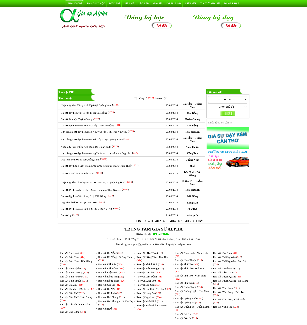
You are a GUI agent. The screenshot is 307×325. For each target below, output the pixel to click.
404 (173, 221)
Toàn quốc (192, 215)
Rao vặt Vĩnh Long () (226, 287)
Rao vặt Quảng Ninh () (189, 298)
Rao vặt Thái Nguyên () (227, 257)
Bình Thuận (192, 147)
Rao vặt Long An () (148, 293)
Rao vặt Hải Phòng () (111, 297)
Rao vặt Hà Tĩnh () (110, 293)
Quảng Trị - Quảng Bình (192, 182)
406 (188, 221)
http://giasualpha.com (178, 244)
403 (165, 221)
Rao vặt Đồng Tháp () (112, 280)
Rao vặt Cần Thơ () (72, 293)
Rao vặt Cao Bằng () (73, 311)
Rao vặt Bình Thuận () (74, 280)
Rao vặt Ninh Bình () (149, 301)
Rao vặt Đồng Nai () (111, 276)
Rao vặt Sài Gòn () (187, 313)
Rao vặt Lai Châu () (148, 272)
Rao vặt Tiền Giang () (226, 272)
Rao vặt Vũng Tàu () (226, 306)
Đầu (139, 221)
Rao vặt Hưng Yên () (149, 252)
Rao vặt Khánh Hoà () (150, 264)
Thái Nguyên (192, 131)
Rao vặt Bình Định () (73, 268)
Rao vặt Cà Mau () (71, 284)
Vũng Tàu (192, 153)
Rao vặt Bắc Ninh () (72, 257)
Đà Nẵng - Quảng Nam (192, 105)
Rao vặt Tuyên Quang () (227, 276)
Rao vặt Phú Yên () (187, 282)
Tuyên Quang (192, 119)
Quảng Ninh (192, 159)
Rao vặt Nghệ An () (149, 297)
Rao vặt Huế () (108, 308)
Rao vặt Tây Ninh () (225, 252)
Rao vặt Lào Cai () (148, 284)
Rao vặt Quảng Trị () (188, 302)
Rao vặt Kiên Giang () (150, 268)
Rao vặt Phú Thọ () (187, 264)
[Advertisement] (153, 59)
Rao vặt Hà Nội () (109, 288)
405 (180, 221)
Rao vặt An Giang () (72, 252)
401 (151, 221)
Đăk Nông (192, 196)
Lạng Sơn (192, 202)
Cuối (199, 221)
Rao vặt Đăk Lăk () (110, 264)
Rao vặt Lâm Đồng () (149, 276)
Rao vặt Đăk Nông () (111, 268)
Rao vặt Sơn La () (186, 318)
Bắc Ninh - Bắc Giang (192, 174)
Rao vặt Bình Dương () (74, 272)
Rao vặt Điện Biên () (111, 272)
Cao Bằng (192, 113)
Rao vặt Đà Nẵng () (110, 252)
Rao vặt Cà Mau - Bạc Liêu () (77, 288)
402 (158, 221)
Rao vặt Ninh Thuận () (189, 260)
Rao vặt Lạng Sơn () (149, 280)
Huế (192, 166)
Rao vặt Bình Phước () (74, 276)
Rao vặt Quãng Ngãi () (189, 286)
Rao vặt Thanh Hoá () (226, 268)
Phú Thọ (192, 208)
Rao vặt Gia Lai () (109, 284)
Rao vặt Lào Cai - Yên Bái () (153, 288)
